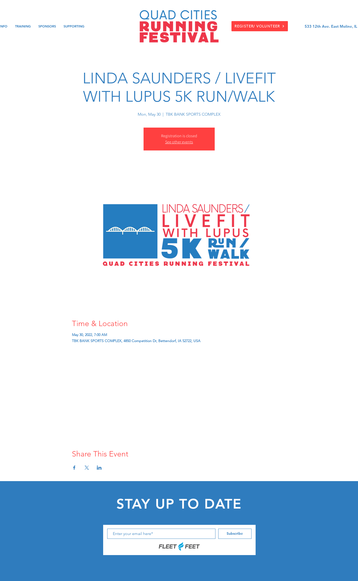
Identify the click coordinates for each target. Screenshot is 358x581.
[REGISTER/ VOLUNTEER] (259, 26)
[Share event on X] (86, 468)
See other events (179, 142)
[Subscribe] (235, 534)
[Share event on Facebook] (74, 468)
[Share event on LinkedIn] (99, 468)
